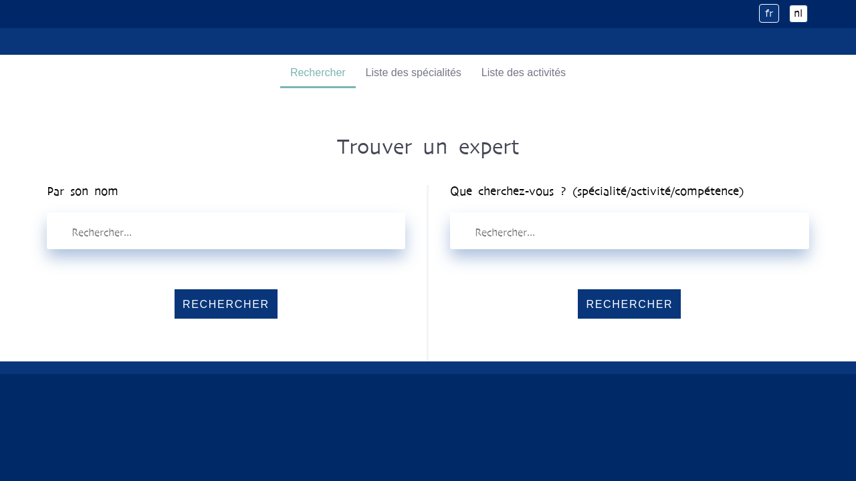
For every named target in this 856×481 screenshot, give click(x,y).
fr (769, 13)
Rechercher (318, 72)
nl (798, 13)
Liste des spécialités (413, 72)
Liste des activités (523, 72)
